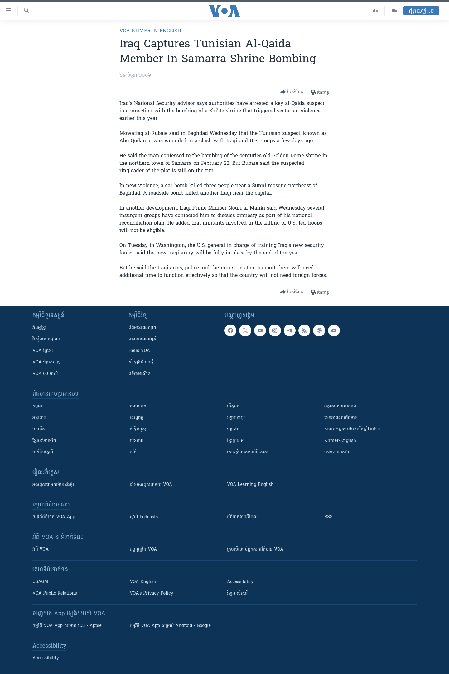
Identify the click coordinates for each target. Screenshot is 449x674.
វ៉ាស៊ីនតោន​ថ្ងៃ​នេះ (46, 339)
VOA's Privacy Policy (151, 593)
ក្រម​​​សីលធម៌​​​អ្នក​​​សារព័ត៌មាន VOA (255, 549)
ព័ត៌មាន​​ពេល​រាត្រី (142, 339)
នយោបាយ (139, 406)
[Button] (291, 92)
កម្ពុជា (37, 406)
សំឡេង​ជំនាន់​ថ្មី (140, 362)
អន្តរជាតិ (39, 418)
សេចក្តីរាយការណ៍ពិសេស (247, 452)
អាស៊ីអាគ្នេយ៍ (42, 452)
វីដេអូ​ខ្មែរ (39, 328)
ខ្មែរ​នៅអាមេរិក (44, 441)
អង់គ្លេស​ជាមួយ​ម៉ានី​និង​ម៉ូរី (53, 485)
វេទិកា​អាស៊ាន (139, 374)
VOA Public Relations (54, 593)
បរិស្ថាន (233, 406)
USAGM (40, 582)
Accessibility (240, 582)
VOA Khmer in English (150, 31)
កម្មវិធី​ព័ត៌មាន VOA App (53, 517)
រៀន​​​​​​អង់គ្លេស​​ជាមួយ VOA (151, 485)
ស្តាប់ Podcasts (144, 517)
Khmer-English (340, 441)
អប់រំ (133, 452)
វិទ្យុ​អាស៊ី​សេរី (237, 593)
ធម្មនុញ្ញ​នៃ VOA (143, 549)
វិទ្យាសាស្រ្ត (236, 418)
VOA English (143, 582)
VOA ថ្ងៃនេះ (42, 351)
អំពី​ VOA (40, 549)
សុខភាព (136, 441)
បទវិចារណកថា (336, 452)
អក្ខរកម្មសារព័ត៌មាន (340, 406)
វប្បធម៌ (232, 429)
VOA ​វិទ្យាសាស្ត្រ (46, 362)
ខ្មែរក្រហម (235, 441)
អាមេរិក (38, 429)
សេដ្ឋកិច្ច (136, 418)
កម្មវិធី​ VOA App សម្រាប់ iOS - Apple (67, 626)
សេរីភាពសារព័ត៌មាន (341, 418)
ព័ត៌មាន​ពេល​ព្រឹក (142, 328)
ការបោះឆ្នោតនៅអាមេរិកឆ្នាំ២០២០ (352, 429)
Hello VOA (139, 351)
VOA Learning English (250, 485)
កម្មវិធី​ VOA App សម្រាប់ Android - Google (170, 626)
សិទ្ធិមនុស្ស (139, 429)
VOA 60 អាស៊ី (45, 374)
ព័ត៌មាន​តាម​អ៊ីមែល (242, 517)
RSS (328, 517)
